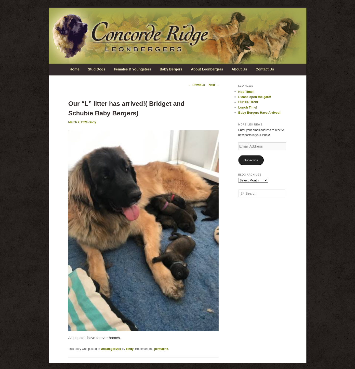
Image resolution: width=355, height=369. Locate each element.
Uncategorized (111, 349)
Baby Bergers (171, 69)
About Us (239, 69)
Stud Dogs (96, 69)
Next (214, 85)
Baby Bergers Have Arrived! (259, 112)
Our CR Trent (248, 102)
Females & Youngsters (132, 69)
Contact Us (265, 69)
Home (74, 69)
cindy (92, 122)
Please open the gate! (254, 97)
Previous (197, 85)
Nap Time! (246, 92)
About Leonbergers (207, 69)
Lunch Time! (247, 107)
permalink (161, 349)
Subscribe (251, 160)
